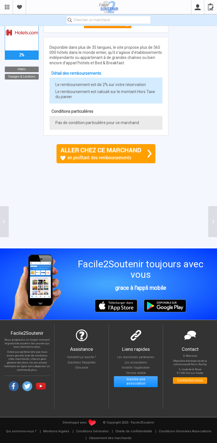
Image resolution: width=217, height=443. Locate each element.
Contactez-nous (190, 381)
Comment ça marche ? (81, 357)
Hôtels (22, 69)
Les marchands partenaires (136, 357)
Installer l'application (136, 368)
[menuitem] (21, 431)
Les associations (136, 363)
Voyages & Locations (21, 76)
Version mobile (136, 374)
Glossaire (81, 368)
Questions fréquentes (81, 363)
